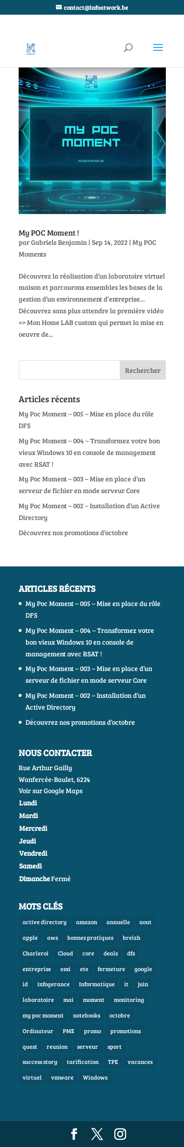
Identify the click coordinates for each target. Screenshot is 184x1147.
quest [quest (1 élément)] (30, 1046)
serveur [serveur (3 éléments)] (87, 1046)
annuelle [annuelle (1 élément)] (118, 922)
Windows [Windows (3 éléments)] (95, 1077)
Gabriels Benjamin (59, 242)
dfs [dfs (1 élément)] (131, 953)
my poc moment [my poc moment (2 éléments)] (43, 1015)
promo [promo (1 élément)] (92, 1031)
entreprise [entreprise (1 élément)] (37, 969)
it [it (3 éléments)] (126, 984)
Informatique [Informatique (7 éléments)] (97, 984)
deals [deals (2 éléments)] (111, 953)
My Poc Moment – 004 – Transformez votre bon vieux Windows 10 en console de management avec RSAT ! (89, 452)
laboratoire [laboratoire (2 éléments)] (38, 999)
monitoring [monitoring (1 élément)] (129, 999)
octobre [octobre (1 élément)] (119, 1015)
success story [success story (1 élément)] (40, 1061)
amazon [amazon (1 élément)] (86, 922)
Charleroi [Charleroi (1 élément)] (36, 953)
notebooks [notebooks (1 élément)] (86, 1015)
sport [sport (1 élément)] (114, 1046)
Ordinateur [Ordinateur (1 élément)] (38, 1031)
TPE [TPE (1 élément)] (113, 1061)
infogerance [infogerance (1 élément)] (53, 984)
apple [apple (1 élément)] (30, 937)
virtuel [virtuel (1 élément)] (32, 1077)
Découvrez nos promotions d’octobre (73, 532)
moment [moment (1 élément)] (94, 999)
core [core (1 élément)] (88, 953)
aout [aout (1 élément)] (145, 922)
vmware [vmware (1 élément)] (62, 1077)
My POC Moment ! (49, 232)
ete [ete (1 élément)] (84, 969)
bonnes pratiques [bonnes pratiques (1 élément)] (90, 937)
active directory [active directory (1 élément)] (45, 922)
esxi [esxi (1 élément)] (65, 969)
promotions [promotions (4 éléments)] (125, 1031)
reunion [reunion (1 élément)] (57, 1046)
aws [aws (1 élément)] (52, 937)
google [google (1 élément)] (143, 969)
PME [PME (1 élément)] (69, 1031)
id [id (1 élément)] (25, 984)
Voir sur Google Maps (50, 790)
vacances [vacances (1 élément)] (140, 1061)
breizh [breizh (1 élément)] (131, 937)
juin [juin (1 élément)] (143, 984)
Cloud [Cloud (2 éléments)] (65, 953)
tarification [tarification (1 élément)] (83, 1061)
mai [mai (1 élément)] (68, 999)
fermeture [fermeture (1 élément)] (111, 969)
